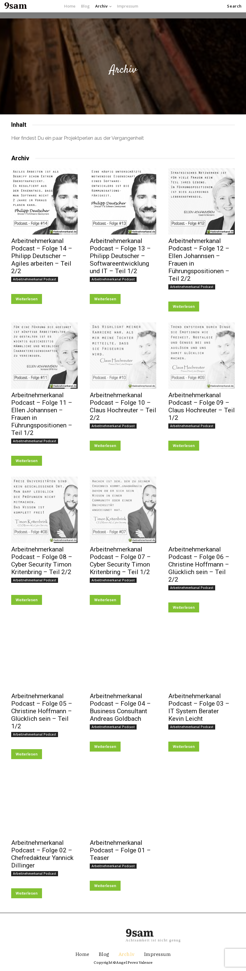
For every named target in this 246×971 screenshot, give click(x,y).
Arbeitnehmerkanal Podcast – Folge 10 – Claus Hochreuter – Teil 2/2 (123, 406)
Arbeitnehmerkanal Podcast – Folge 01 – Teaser (120, 850)
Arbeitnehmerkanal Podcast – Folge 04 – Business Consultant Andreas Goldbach (120, 707)
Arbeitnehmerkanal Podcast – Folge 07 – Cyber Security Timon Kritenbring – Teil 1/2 (120, 561)
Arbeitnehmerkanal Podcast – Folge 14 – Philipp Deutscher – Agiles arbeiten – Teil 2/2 (41, 256)
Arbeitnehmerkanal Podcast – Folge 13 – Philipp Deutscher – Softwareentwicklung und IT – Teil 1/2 (120, 256)
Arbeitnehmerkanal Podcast (34, 279)
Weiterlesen (26, 299)
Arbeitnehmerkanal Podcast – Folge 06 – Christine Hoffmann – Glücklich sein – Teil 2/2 (198, 564)
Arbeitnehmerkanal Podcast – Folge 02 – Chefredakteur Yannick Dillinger (42, 854)
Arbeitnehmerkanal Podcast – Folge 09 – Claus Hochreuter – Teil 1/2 (201, 406)
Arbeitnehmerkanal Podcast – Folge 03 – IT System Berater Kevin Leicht (198, 707)
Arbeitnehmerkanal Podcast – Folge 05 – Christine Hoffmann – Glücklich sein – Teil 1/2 (41, 711)
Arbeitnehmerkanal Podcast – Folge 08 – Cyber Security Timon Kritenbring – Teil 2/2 (41, 561)
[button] (234, 6)
